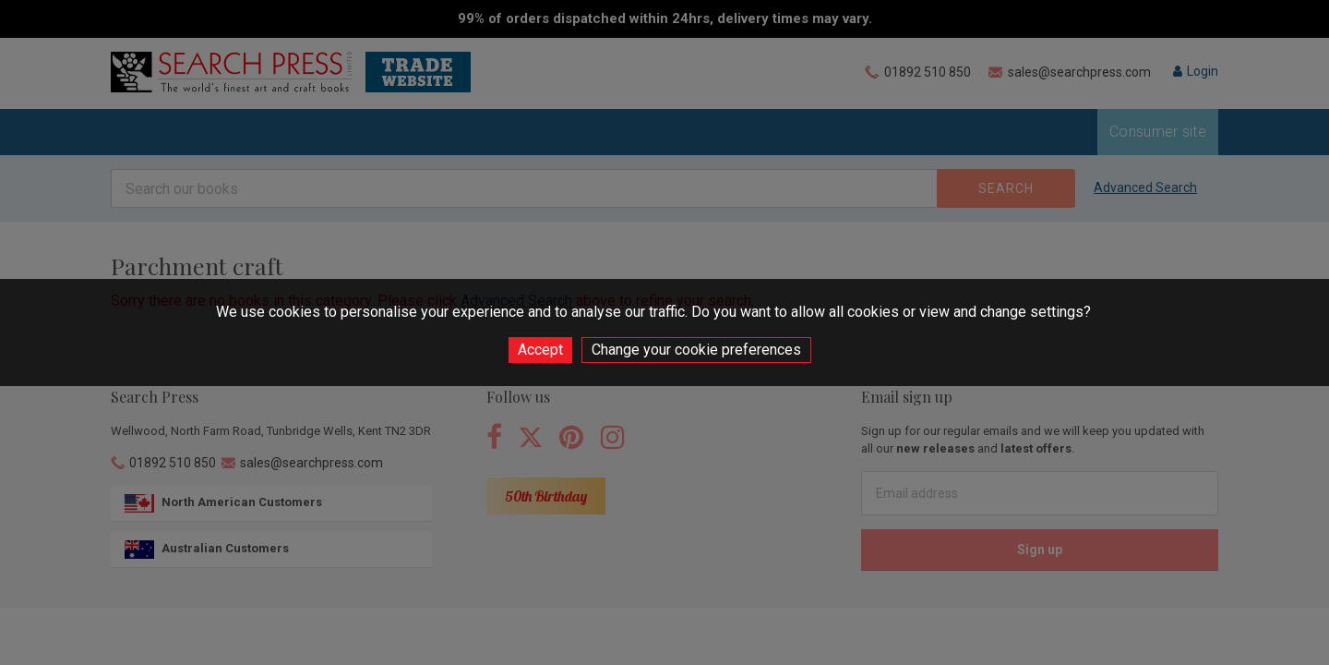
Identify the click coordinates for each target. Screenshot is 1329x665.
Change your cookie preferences (696, 349)
